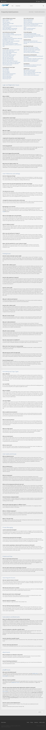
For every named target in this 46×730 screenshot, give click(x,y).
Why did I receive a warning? (8, 59)
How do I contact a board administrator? (31, 75)
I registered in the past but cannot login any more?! (12, 25)
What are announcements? (8, 74)
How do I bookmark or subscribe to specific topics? (33, 58)
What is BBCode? (6, 68)
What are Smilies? (6, 71)
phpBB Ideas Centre (15, 682)
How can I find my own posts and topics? (31, 52)
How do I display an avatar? (8, 42)
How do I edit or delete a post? (8, 51)
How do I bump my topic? (7, 64)
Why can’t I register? (6, 22)
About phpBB (5, 676)
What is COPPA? (6, 20)
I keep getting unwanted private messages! (32, 34)
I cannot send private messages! (30, 33)
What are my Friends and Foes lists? (31, 41)
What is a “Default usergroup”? (30, 28)
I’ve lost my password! (7, 27)
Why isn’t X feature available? (29, 71)
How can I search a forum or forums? (31, 47)
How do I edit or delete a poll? (8, 56)
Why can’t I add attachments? (8, 58)
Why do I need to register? (8, 19)
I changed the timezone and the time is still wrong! (12, 38)
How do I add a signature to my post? (10, 52)
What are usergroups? (28, 22)
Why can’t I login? (6, 24)
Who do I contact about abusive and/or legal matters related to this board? (32, 73)
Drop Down (18, 5)
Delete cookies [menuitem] (42, 722)
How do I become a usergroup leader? (31, 24)
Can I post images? (6, 72)
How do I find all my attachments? (30, 66)
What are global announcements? (9, 73)
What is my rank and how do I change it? (10, 43)
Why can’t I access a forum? (8, 57)
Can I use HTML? (6, 69)
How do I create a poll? (7, 53)
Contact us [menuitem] (36, 722)
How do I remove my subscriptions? (30, 61)
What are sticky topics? (7, 76)
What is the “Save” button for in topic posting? (11, 62)
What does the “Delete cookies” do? (9, 29)
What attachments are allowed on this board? (32, 65)
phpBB (4, 211)
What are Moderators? (28, 20)
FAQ (12, 5)
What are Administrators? (29, 19)
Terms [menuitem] (28, 722)
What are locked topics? (7, 77)
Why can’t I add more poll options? (9, 54)
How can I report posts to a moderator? (10, 61)
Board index (3, 722)
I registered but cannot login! (8, 23)
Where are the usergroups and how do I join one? (33, 23)
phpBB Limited (35, 673)
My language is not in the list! (8, 39)
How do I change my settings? (8, 33)
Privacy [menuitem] (31, 722)
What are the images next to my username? (11, 41)
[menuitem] (43, 1)
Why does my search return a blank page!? (32, 49)
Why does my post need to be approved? (11, 63)
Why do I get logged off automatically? (10, 28)
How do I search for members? (30, 51)
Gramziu (8, 726)
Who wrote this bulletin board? (30, 70)
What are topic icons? (7, 78)
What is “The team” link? (28, 29)
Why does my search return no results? (31, 48)
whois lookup (5, 691)
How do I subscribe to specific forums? (31, 60)
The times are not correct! (7, 37)
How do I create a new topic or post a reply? (11, 49)
